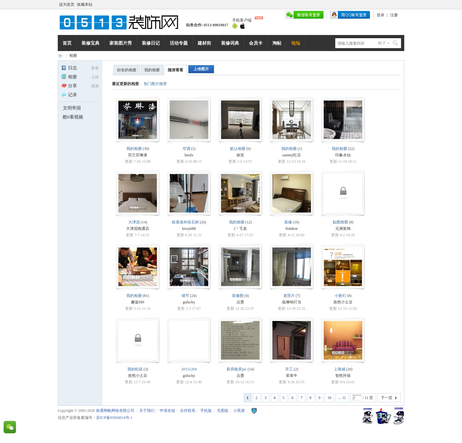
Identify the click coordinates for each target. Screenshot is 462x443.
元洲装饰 (343, 228)
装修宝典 (90, 43)
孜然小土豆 (343, 302)
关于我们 (147, 410)
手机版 (206, 410)
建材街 (204, 43)
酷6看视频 (73, 117)
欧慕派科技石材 (185, 222)
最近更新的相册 (125, 84)
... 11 (342, 397)
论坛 (295, 43)
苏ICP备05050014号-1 (114, 417)
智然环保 (343, 375)
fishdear (292, 228)
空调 (186, 148)
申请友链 (167, 410)
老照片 (289, 295)
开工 (289, 369)
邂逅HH (137, 302)
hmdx (188, 155)
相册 (73, 55)
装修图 (238, 295)
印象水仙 (343, 155)
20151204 (189, 369)
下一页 (386, 397)
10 (329, 397)
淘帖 (276, 43)
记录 (69, 94)
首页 (67, 43)
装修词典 (230, 43)
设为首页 (66, 4)
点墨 (240, 302)
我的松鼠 (135, 369)
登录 (380, 15)
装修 (288, 222)
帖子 (382, 43)
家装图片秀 (120, 43)
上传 (95, 77)
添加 (95, 86)
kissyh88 (189, 228)
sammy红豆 (291, 155)
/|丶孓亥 (240, 228)
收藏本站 (84, 4)
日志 (69, 67)
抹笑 (240, 155)
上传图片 (201, 69)
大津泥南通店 (137, 228)
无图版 (222, 410)
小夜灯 (340, 295)
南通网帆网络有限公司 (122, 22)
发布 (95, 68)
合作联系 (187, 410)
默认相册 (237, 148)
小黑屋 (239, 410)
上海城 (339, 369)
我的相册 (152, 70)
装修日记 (151, 43)
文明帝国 (72, 108)
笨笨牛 (291, 375)
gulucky (189, 302)
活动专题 (179, 43)
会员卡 (255, 43)
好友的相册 (126, 70)
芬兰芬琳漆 (137, 155)
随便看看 (175, 70)
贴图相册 (340, 222)
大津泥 (134, 222)
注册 (394, 15)
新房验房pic (237, 369)
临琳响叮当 (291, 302)
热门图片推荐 (155, 84)
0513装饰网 (60, 55)
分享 (69, 85)
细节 (185, 295)
